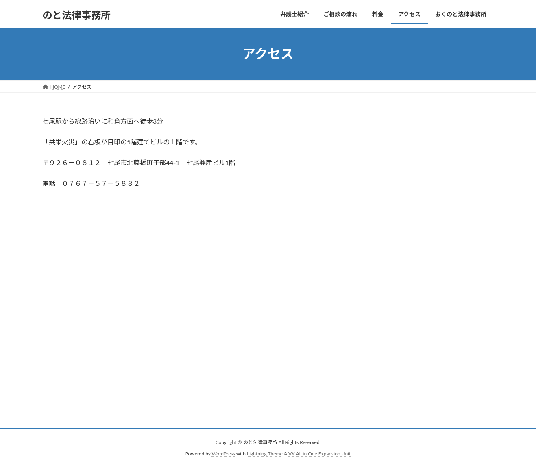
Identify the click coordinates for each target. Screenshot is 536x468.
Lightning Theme (265, 454)
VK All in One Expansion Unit (319, 454)
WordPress (223, 454)
